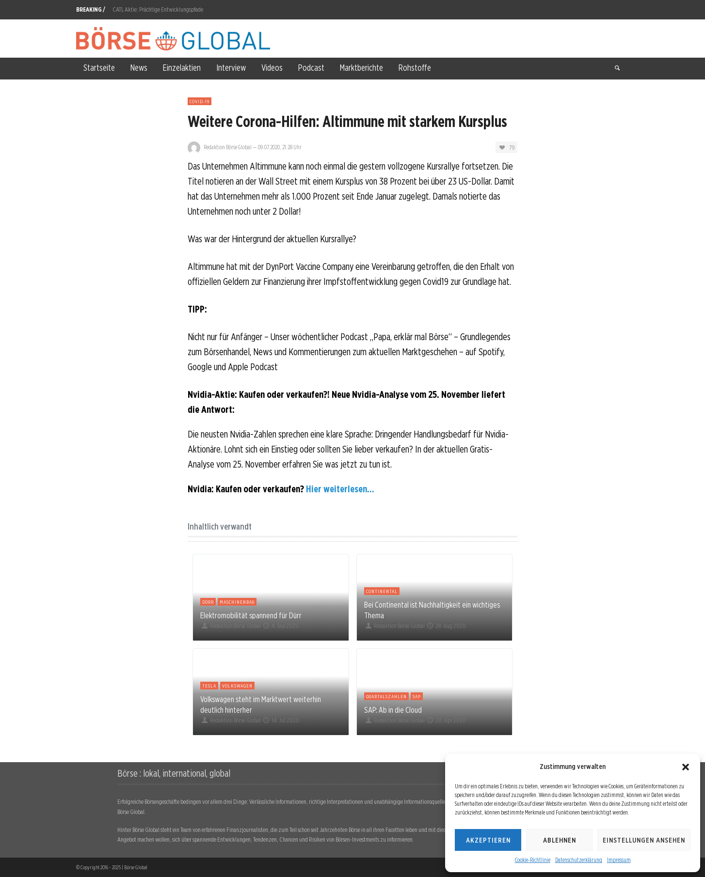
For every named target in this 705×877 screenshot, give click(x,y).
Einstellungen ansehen (644, 840)
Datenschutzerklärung (578, 859)
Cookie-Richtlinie (532, 859)
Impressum (619, 859)
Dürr (208, 602)
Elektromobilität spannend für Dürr (251, 615)
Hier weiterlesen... (340, 489)
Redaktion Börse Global (228, 147)
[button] (685, 767)
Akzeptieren (488, 840)
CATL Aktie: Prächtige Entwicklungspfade (157, 9)
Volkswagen (237, 686)
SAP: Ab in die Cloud (393, 710)
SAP (417, 696)
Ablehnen (559, 840)
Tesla (209, 686)
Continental (382, 591)
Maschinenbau (237, 602)
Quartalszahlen (386, 696)
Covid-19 (199, 101)
